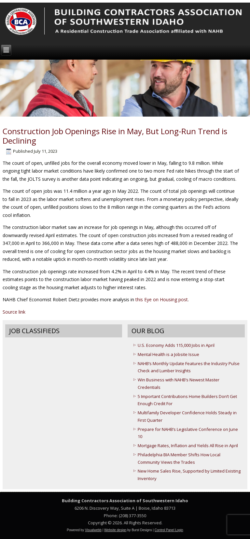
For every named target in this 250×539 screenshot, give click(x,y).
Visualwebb (93, 530)
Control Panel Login (169, 530)
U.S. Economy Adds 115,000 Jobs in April (176, 345)
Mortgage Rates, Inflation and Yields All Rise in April (188, 445)
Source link (14, 312)
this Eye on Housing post (161, 299)
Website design (115, 530)
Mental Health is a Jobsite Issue (168, 354)
